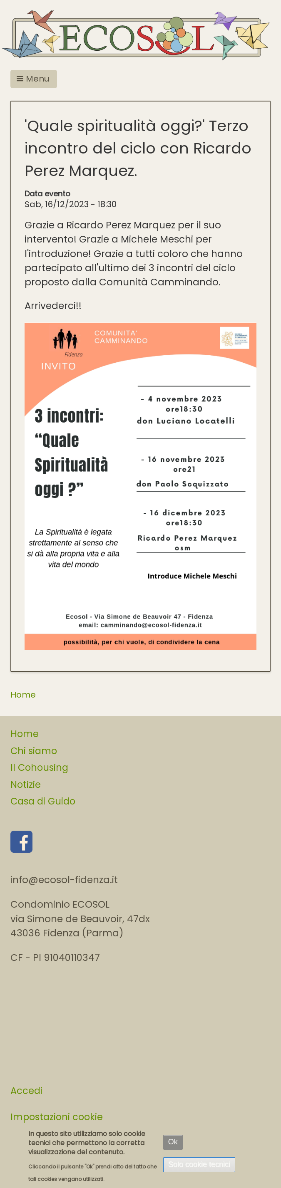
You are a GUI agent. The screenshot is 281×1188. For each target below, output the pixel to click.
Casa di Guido (42, 801)
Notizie (25, 784)
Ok (173, 1142)
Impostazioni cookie (56, 1117)
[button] (33, 79)
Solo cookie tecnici (199, 1164)
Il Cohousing (39, 767)
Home (23, 694)
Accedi (26, 1090)
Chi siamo (33, 750)
